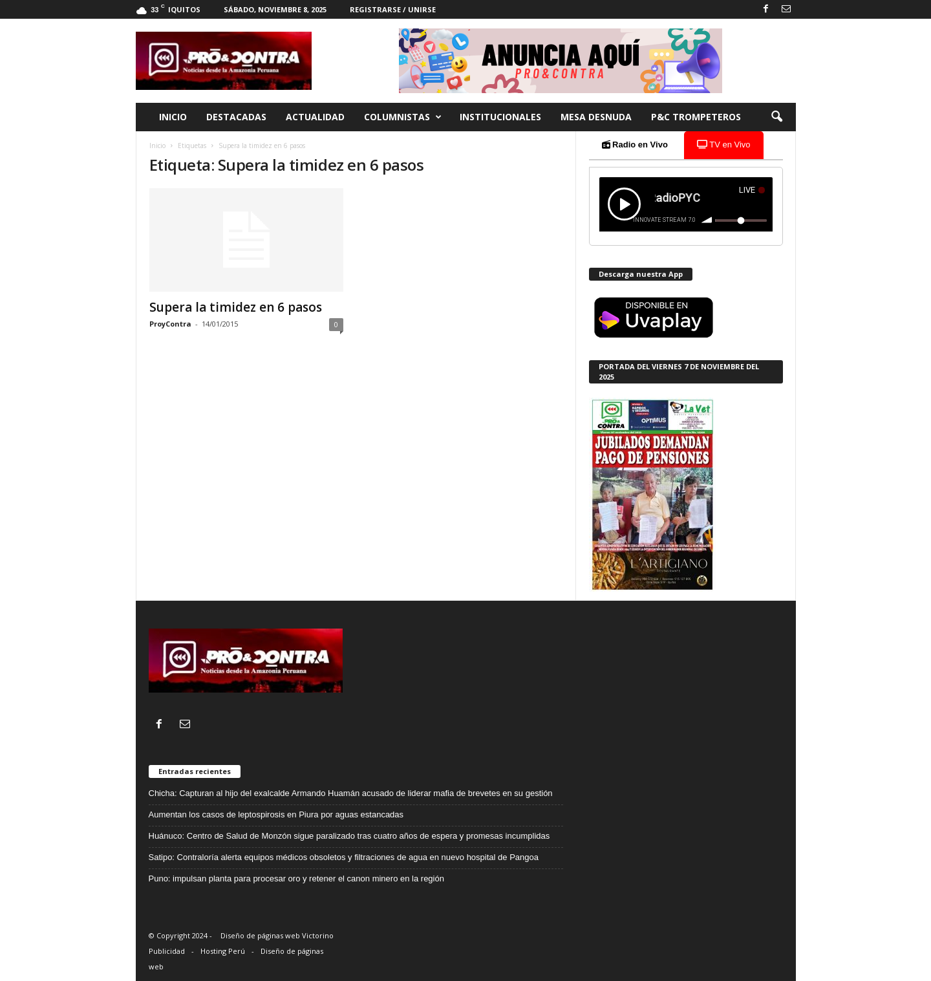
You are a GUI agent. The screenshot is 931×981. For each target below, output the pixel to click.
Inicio (173, 117)
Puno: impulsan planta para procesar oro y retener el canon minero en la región (296, 878)
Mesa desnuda (596, 117)
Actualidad (315, 117)
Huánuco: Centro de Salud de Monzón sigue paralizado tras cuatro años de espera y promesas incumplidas (349, 836)
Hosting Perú (222, 951)
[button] (776, 117)
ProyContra (170, 324)
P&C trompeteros (696, 117)
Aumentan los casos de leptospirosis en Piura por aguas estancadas (276, 814)
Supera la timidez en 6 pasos (235, 307)
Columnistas (403, 117)
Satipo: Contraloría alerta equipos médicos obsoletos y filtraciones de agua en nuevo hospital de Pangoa (344, 857)
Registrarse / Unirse (393, 9)
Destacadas (236, 117)
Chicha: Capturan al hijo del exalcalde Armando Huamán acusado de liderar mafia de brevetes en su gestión (351, 793)
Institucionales (500, 117)
